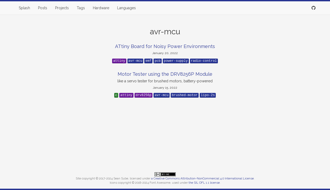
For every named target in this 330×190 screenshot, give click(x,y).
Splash (24, 8)
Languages (126, 8)
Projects (62, 8)
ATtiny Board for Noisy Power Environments (165, 46)
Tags (81, 8)
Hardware (101, 8)
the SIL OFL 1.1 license (204, 182)
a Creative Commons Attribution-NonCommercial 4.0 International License (202, 178)
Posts (42, 8)
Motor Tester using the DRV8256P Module (165, 74)
